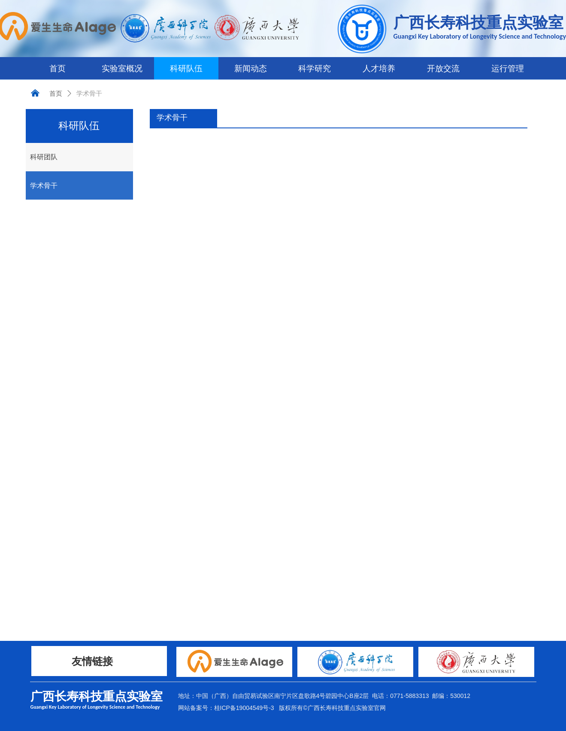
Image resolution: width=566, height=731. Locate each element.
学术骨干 (89, 93)
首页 (55, 93)
